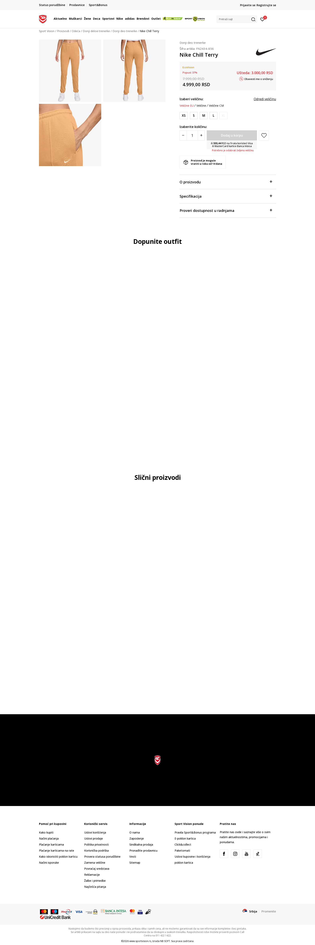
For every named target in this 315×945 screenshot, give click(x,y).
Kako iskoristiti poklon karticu (58, 856)
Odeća (76, 31)
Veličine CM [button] (216, 105)
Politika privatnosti (96, 844)
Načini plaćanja (49, 838)
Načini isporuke (49, 862)
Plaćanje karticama (51, 844)
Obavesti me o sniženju (258, 79)
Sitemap (134, 862)
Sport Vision (46, 31)
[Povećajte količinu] (201, 135)
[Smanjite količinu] (183, 135)
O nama (134, 832)
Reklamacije (92, 875)
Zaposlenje (136, 838)
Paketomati (182, 850)
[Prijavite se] (262, 19)
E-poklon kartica (185, 838)
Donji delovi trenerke (96, 31)
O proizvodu (226, 181)
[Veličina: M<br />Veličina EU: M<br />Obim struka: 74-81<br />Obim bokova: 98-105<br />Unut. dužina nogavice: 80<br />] (204, 115)
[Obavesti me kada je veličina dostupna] (223, 115)
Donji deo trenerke (124, 31)
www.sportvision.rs (140, 941)
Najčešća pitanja (95, 887)
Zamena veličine (94, 862)
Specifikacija (226, 196)
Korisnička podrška (96, 850)
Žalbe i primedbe (95, 881)
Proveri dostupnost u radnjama (226, 210)
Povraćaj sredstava (96, 868)
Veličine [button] (201, 105)
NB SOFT (165, 941)
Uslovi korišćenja (95, 832)
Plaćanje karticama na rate (56, 850)
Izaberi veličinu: (192, 99)
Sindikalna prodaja (141, 844)
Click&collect (183, 844)
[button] (237, 19)
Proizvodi (63, 31)
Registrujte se (266, 5)
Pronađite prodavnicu (143, 850)
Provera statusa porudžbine (102, 856)
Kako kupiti (46, 832)
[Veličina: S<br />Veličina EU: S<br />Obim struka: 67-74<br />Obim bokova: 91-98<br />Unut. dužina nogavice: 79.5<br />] (194, 115)
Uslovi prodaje (93, 838)
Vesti (132, 856)
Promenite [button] (268, 911)
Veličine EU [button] (187, 105)
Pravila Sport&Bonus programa (195, 832)
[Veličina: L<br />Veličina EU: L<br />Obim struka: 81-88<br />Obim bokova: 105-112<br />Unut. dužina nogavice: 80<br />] (213, 115)
